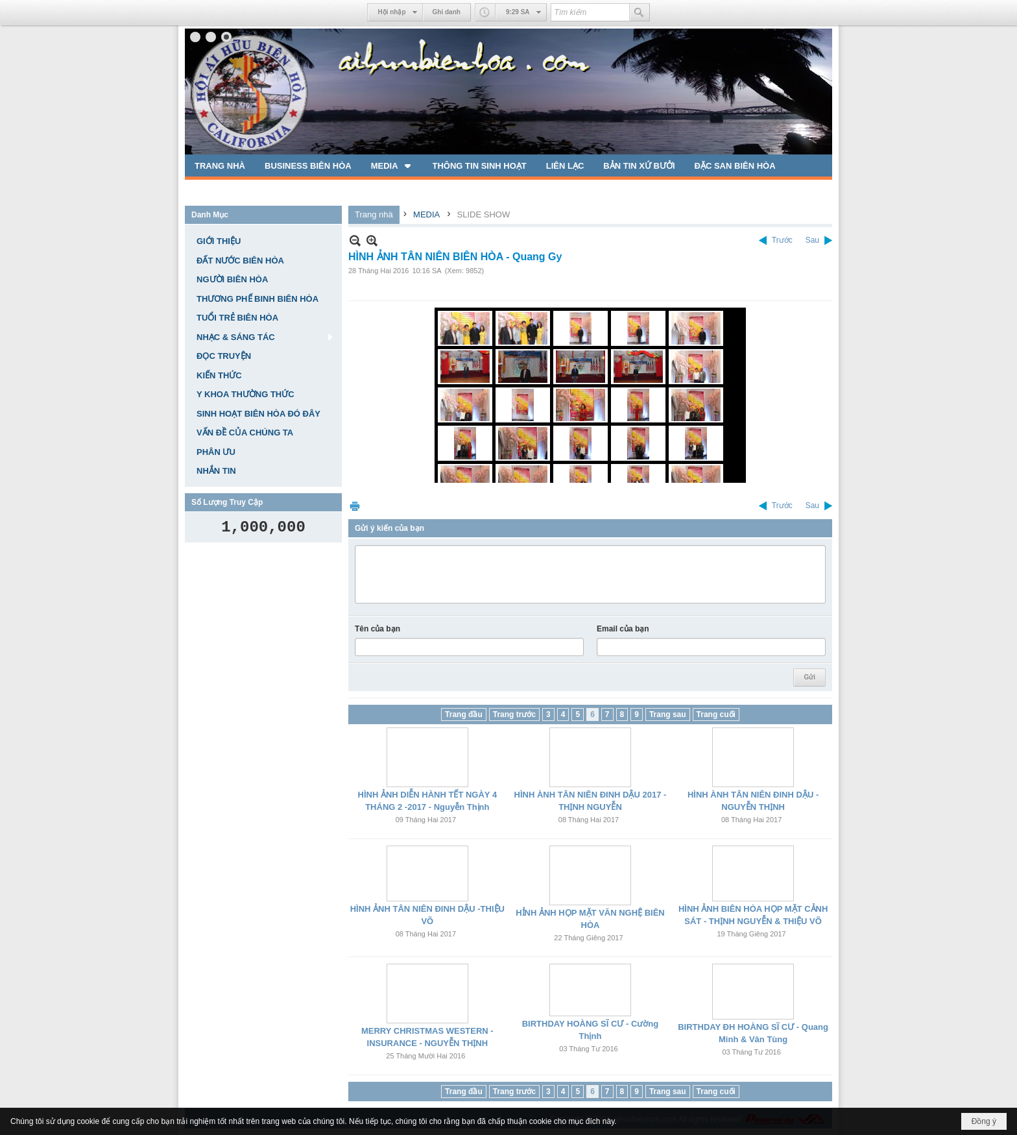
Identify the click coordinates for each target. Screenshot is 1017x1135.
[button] (392, 165)
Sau (812, 240)
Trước (782, 240)
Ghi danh (447, 12)
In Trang (354, 506)
